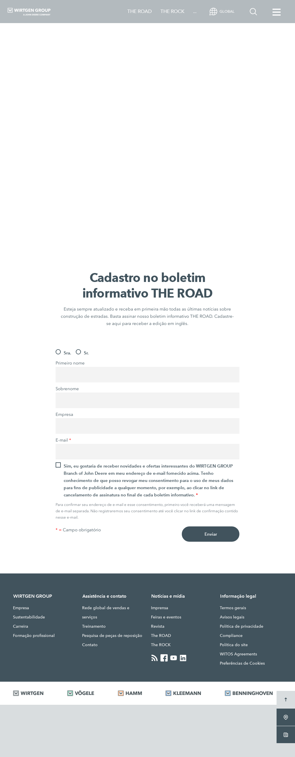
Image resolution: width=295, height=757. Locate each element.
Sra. (67, 353)
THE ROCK (172, 11)
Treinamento (94, 626)
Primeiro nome (70, 363)
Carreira (20, 626)
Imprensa (159, 607)
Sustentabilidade (29, 617)
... (194, 11)
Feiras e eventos (166, 617)
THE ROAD (139, 11)
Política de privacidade (241, 626)
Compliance (231, 635)
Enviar (211, 534)
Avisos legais (232, 617)
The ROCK (161, 644)
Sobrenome (67, 388)
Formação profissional (34, 635)
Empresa (64, 414)
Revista (157, 626)
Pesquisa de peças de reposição (112, 635)
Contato (90, 644)
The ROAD (161, 635)
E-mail (63, 440)
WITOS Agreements (238, 654)
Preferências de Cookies (242, 663)
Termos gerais (233, 607)
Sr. (86, 353)
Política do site (234, 644)
